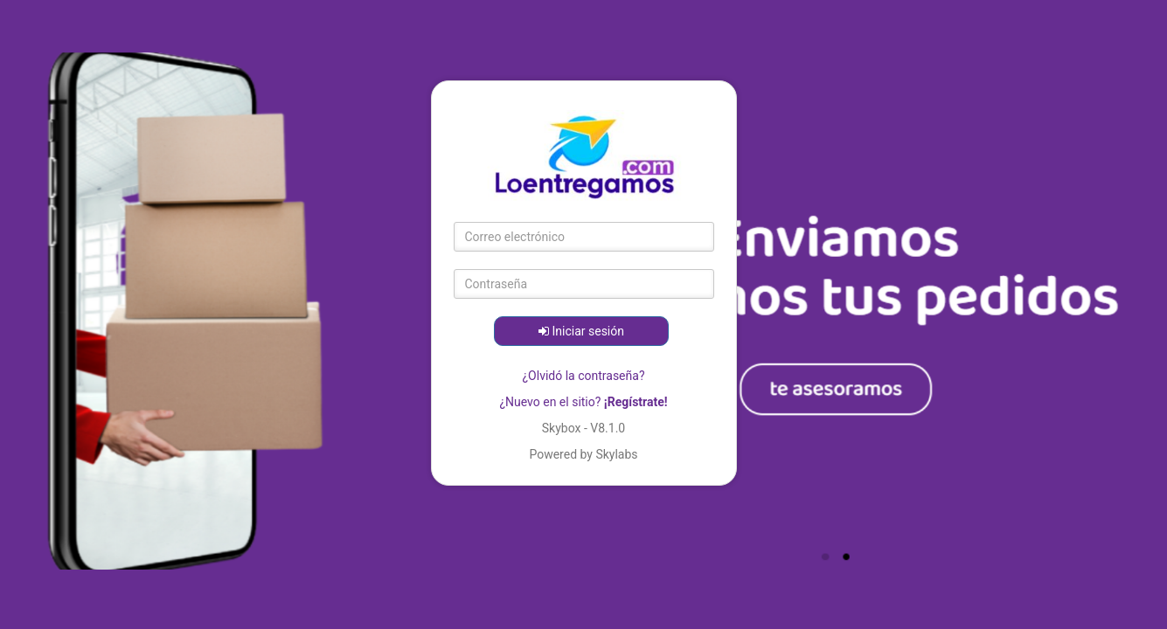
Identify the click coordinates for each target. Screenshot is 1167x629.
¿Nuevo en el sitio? (583, 402)
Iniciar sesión (581, 331)
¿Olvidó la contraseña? (583, 376)
